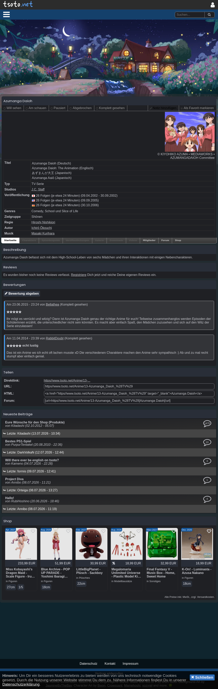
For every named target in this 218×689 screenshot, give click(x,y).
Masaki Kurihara (42, 233)
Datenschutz (88, 663)
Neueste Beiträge (18, 414)
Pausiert (59, 108)
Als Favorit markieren (199, 108)
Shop (178, 240)
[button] (6, 14)
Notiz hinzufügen (164, 108)
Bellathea (52, 304)
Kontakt (110, 663)
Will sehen (14, 108)
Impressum (130, 663)
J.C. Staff (38, 189)
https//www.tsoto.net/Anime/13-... (67, 380)
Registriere (78, 275)
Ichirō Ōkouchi (41, 228)
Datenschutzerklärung (21, 684)
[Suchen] (209, 15)
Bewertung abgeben (22, 293)
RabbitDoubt (54, 338)
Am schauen (37, 108)
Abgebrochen (82, 108)
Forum (165, 240)
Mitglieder (149, 240)
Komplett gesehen (112, 108)
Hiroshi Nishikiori (43, 222)
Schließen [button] (202, 677)
